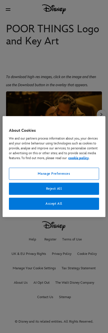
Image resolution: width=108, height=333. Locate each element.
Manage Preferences (54, 174)
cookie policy (78, 158)
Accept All (54, 204)
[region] (54, 166)
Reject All (54, 189)
